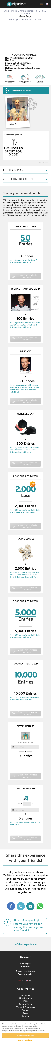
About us (25, 995)
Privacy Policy (25, 1004)
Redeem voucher (25, 974)
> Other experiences (25, 944)
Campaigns (25, 963)
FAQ (25, 1001)
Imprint (25, 1016)
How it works (25, 998)
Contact (25, 1010)
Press (25, 1013)
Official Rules (43, 162)
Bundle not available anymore (27, 276)
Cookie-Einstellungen (25, 1040)
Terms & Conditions (25, 1007)
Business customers (25, 971)
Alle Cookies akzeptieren (25, 1035)
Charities (25, 966)
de (44, 4)
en (50, 4)
